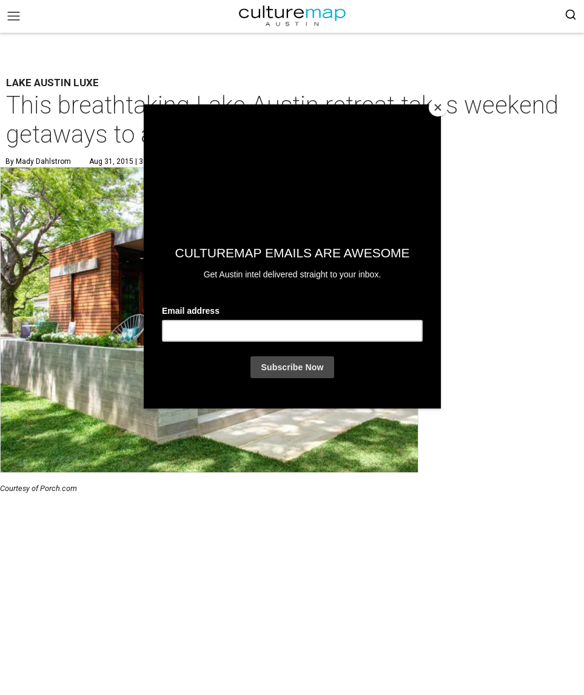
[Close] (438, 107)
